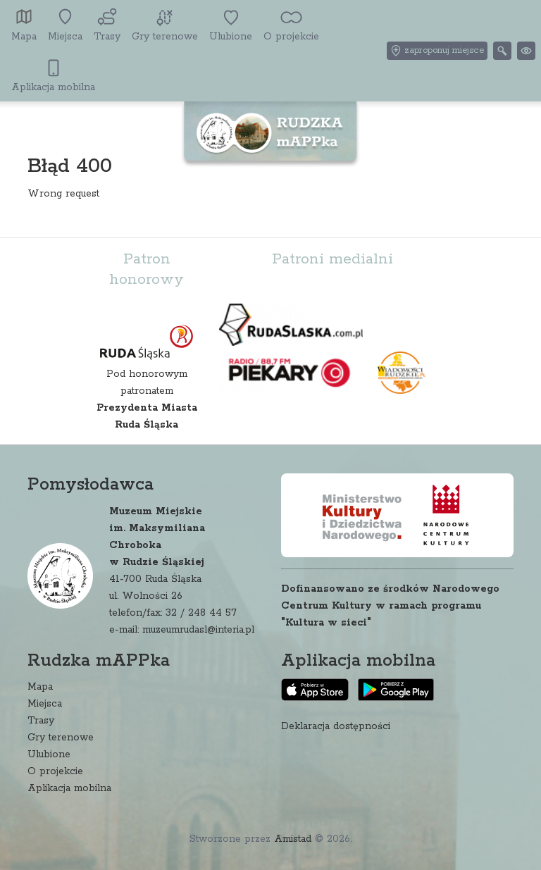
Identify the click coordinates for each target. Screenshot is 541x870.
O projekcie (55, 771)
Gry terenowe (60, 737)
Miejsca (44, 703)
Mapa (40, 687)
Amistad (292, 839)
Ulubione (48, 754)
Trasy (40, 720)
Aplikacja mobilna (69, 788)
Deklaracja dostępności (335, 726)
